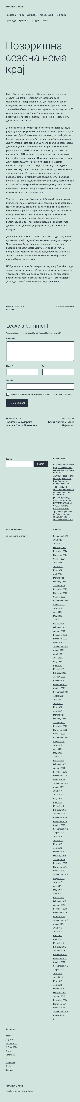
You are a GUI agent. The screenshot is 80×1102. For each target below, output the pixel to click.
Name (9, 366)
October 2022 (59, 642)
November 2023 (60, 593)
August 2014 (59, 1015)
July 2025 (57, 540)
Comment (11, 338)
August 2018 (59, 833)
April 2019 (57, 802)
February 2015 (59, 992)
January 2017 (59, 905)
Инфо (21, 15)
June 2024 (58, 566)
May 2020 (57, 753)
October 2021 (59, 688)
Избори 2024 (11, 1047)
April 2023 (57, 620)
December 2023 (60, 589)
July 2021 (57, 699)
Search (9, 459)
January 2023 (59, 631)
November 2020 (60, 730)
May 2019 (57, 798)
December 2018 (60, 817)
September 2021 (60, 692)
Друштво (32, 15)
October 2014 (59, 1008)
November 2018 (60, 821)
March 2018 (58, 852)
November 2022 (60, 639)
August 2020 (59, 741)
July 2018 (57, 836)
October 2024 (59, 559)
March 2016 (58, 943)
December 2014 (60, 1000)
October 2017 (59, 871)
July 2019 (57, 791)
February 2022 (59, 673)
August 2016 (59, 924)
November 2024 (60, 555)
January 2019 (59, 813)
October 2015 (59, 962)
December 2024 (60, 551)
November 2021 (60, 684)
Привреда (11, 20)
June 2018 (58, 840)
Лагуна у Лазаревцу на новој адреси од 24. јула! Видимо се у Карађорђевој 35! (63, 480)
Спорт (45, 20)
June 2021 (58, 703)
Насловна (11, 15)
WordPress (28, 1091)
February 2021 (59, 718)
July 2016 (57, 928)
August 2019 (59, 787)
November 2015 (60, 958)
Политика (61, 15)
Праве (11, 309)
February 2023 (59, 627)
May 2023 (57, 616)
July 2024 (57, 562)
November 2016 (60, 912)
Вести (8, 1036)
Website (9, 380)
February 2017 (59, 901)
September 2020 (60, 737)
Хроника (23, 20)
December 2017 (60, 863)
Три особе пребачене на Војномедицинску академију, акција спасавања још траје (63, 515)
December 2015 (60, 954)
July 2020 (57, 745)
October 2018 (59, 825)
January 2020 (59, 768)
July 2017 (57, 882)
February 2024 (59, 581)
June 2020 (58, 749)
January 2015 (59, 996)
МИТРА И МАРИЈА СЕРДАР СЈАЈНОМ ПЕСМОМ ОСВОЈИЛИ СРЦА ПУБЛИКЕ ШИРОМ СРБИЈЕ (63, 503)
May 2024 (57, 570)
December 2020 (60, 726)
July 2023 (57, 608)
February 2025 (59, 547)
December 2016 (60, 909)
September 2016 (60, 920)
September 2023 (60, 601)
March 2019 (58, 806)
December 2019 (60, 772)
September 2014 (60, 1011)
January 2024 (59, 585)
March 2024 (58, 578)
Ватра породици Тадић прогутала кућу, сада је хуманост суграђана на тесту (63, 469)
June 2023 (58, 612)
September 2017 (60, 874)
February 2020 (59, 764)
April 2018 (57, 848)
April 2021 (57, 711)
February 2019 (59, 810)
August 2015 (59, 969)
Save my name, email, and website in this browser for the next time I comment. (41, 394)
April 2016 (57, 939)
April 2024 (57, 574)
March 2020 (58, 760)
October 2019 (59, 779)
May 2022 (57, 661)
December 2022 (60, 635)
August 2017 (59, 878)
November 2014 (60, 1004)
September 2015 (60, 966)
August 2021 (59, 696)
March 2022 (58, 669)
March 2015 (58, 989)
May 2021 (57, 707)
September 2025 (60, 536)
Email (45, 366)
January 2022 (59, 677)
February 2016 (59, 947)
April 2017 (57, 893)
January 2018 (59, 859)
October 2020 (59, 734)
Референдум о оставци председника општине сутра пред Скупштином (63, 491)
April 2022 (57, 665)
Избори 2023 (46, 15)
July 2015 (57, 973)
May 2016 (57, 935)
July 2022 (57, 654)
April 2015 (57, 985)
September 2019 (60, 783)
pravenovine (14, 6)
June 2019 (58, 794)
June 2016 (58, 931)
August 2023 (59, 604)
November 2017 (60, 867)
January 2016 (59, 950)
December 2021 (60, 680)
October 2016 (59, 916)
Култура (35, 20)
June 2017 (58, 886)
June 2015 (58, 977)
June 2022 (58, 658)
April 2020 (57, 757)
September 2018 (60, 829)
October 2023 (59, 597)
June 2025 (58, 543)
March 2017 (58, 897)
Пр (7, 1058)
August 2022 (59, 650)
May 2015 (57, 981)
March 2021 (58, 715)
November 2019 (60, 776)
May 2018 (57, 844)
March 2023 (58, 623)
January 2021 (59, 722)
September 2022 (60, 646)
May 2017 (57, 890)
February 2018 (59, 855)
